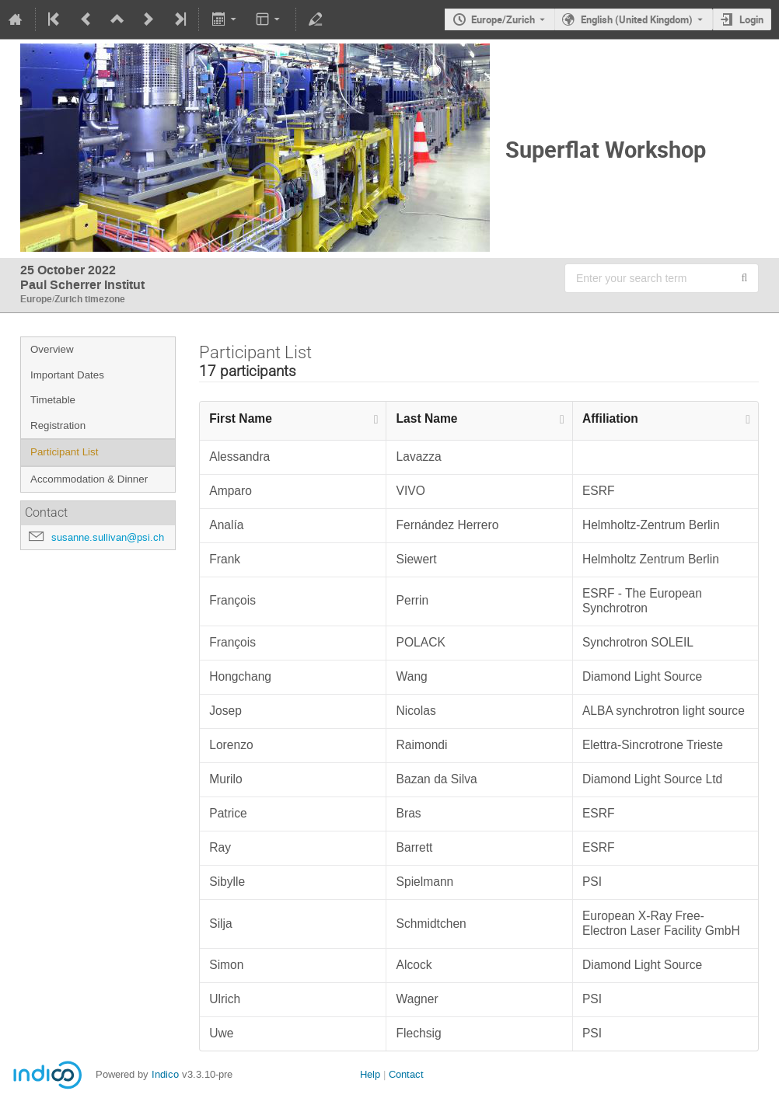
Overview (52, 349)
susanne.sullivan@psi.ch (107, 537)
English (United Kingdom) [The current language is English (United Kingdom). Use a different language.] (637, 19)
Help (370, 1074)
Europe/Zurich (503, 19)
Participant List (64, 452)
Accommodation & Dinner (89, 479)
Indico (165, 1074)
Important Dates (67, 375)
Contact (406, 1074)
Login (751, 19)
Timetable (52, 400)
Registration (58, 425)
